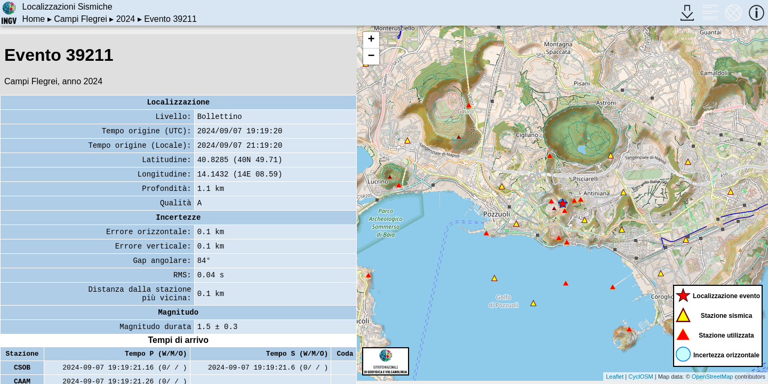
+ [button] (370, 40)
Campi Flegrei (80, 18)
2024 (125, 18)
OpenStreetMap (712, 376)
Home (33, 18)
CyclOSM (640, 376)
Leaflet (614, 376)
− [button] (370, 57)
